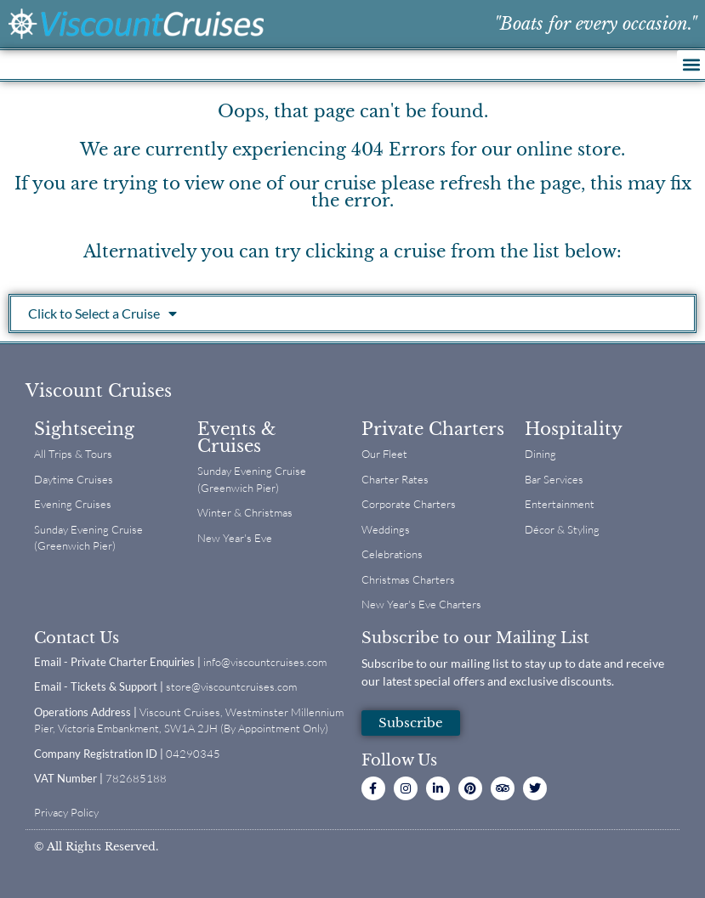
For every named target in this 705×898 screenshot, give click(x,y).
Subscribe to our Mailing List (475, 638)
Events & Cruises (236, 437)
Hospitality (574, 429)
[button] (691, 64)
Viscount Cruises (99, 391)
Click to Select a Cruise (102, 313)
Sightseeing (84, 429)
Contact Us (76, 638)
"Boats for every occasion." (595, 24)
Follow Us (399, 760)
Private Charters (432, 429)
